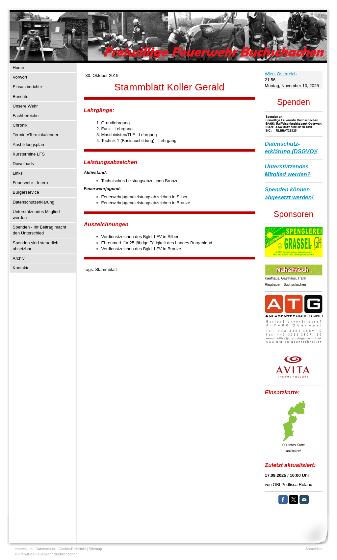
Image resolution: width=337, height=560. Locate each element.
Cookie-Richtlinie (72, 549)
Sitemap (95, 549)
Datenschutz (46, 549)
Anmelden (313, 549)
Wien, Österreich (281, 73)
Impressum (24, 549)
